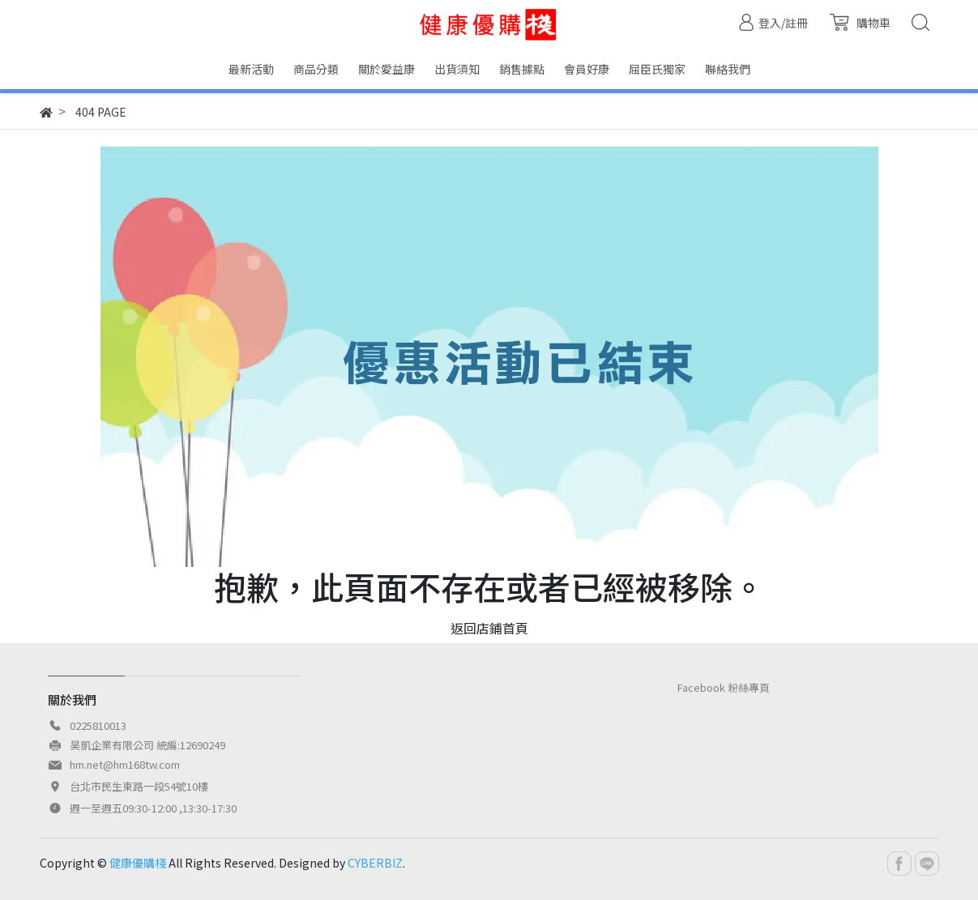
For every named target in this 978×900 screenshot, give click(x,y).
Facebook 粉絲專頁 (723, 687)
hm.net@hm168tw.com (125, 764)
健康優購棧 (137, 863)
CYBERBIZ (375, 863)
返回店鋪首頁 (489, 628)
